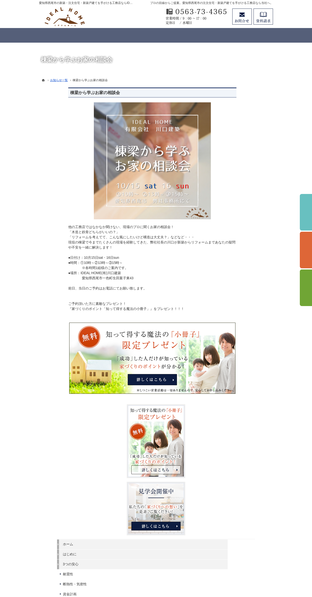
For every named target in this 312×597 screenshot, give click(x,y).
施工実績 (227, 327)
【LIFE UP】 (230, 317)
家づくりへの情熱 (234, 337)
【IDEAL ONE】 (232, 307)
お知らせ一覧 (230, 437)
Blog (223, 367)
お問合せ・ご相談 (234, 427)
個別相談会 (306, 250)
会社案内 (227, 377)
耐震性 (225, 257)
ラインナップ (230, 287)
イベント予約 (306, 212)
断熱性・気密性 (232, 267)
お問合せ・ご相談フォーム (243, 555)
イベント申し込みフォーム (240, 357)
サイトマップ (230, 447)
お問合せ (242, 17)
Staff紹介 (227, 387)
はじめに (227, 237)
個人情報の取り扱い (235, 397)
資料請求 (263, 17)
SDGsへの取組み (233, 407)
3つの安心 (228, 247)
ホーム (225, 227)
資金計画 (227, 277)
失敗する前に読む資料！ (239, 417)
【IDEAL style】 (232, 297)
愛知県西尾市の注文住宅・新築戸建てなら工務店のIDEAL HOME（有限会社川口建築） (163, 575)
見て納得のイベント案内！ (240, 347)
